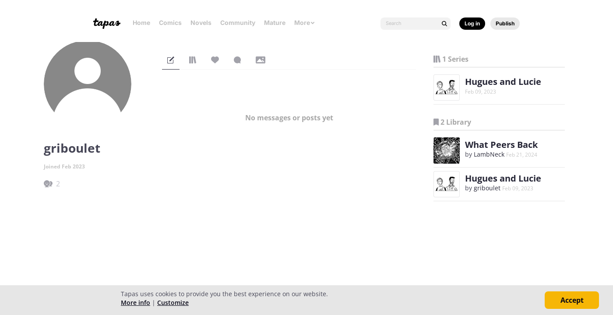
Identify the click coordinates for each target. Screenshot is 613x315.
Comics (170, 22)
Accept (572, 300)
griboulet (487, 188)
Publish (505, 23)
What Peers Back (501, 144)
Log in (472, 23)
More (304, 22)
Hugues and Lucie (503, 82)
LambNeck (489, 154)
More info (135, 302)
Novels (200, 22)
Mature (274, 22)
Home (141, 22)
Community (237, 22)
